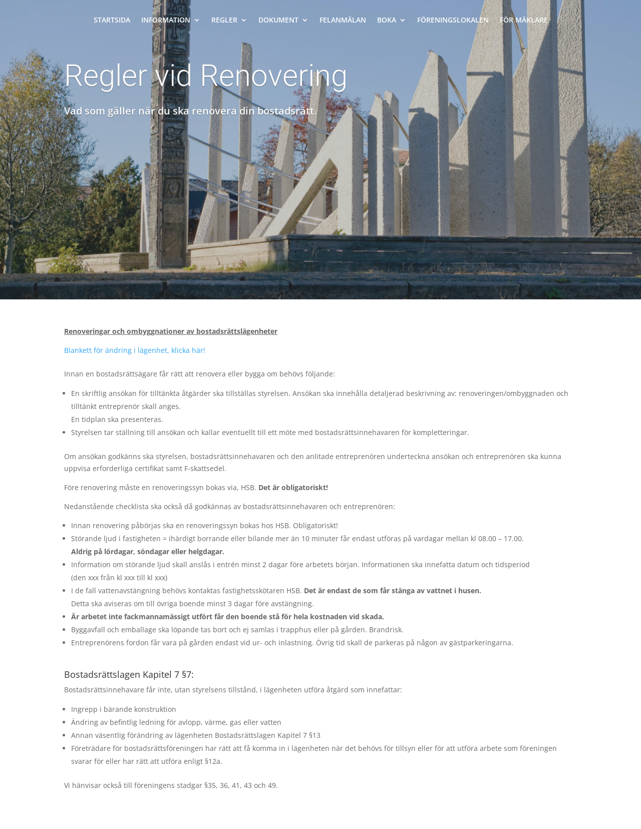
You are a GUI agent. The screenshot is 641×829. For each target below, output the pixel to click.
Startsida (112, 21)
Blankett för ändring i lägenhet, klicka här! (134, 350)
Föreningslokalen (453, 21)
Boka (386, 21)
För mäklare (524, 21)
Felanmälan (342, 21)
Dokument (278, 21)
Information (165, 21)
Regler (224, 21)
